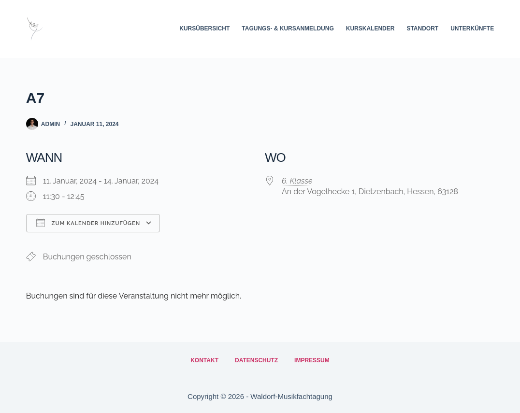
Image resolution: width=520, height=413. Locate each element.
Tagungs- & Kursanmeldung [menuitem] (287, 28)
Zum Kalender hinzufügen (88, 222)
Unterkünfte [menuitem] (472, 28)
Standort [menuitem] (422, 28)
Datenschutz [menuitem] (256, 360)
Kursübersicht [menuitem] (204, 28)
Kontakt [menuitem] (204, 360)
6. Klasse (297, 180)
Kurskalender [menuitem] (370, 28)
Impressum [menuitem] (312, 360)
